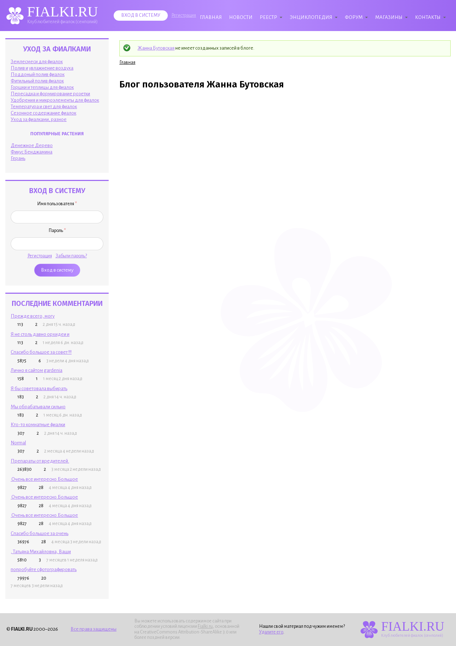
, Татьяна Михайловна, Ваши (41, 551)
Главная (211, 17)
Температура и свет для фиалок (44, 106)
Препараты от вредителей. (40, 461)
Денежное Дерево (32, 145)
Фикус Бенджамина (31, 152)
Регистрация (183, 15)
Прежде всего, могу (33, 316)
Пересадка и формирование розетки (50, 93)
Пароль (57, 230)
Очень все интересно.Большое (44, 479)
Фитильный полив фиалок (37, 81)
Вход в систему (140, 15)
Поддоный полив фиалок (37, 74)
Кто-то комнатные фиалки (38, 424)
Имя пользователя (57, 203)
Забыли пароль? (71, 255)
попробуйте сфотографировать (44, 569)
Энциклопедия (311, 17)
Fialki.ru (205, 626)
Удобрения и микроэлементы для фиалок (55, 100)
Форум (354, 17)
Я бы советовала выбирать (39, 388)
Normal (18, 442)
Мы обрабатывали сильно (38, 406)
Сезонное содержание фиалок (43, 113)
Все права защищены (93, 629)
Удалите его (271, 632)
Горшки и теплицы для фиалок (42, 87)
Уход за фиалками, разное (39, 119)
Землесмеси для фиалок (37, 61)
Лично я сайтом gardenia (36, 370)
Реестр (268, 17)
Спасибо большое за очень (39, 533)
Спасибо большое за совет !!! (41, 352)
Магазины (389, 17)
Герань (18, 158)
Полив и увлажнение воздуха (42, 68)
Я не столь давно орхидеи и (40, 334)
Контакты (428, 17)
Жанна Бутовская (156, 48)
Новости (241, 17)
